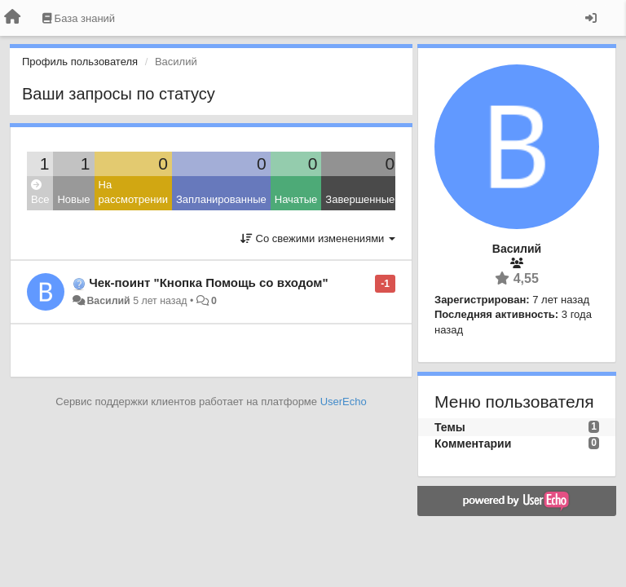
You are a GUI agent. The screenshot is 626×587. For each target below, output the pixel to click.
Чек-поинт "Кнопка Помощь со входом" (208, 282)
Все (40, 192)
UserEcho (343, 401)
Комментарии (472, 443)
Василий (108, 301)
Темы (449, 427)
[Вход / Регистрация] (591, 18)
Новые (73, 199)
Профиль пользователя (80, 61)
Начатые (296, 199)
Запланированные (221, 199)
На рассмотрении (133, 192)
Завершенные (360, 199)
